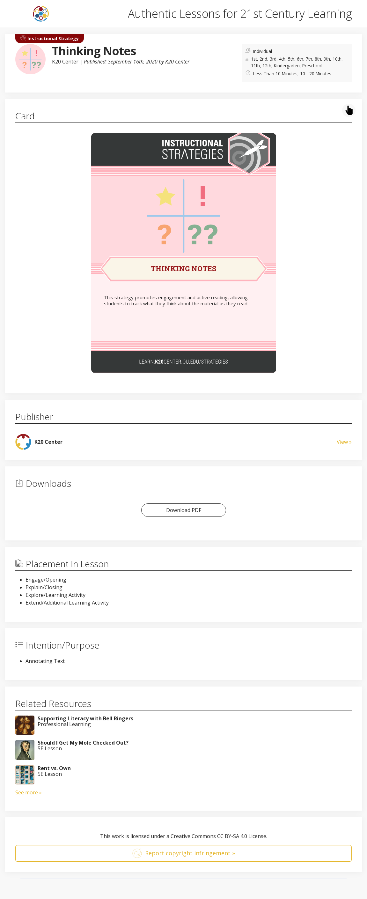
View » (344, 441)
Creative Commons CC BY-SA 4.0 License (218, 836)
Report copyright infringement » (183, 853)
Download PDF (183, 510)
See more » (28, 792)
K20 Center (65, 61)
